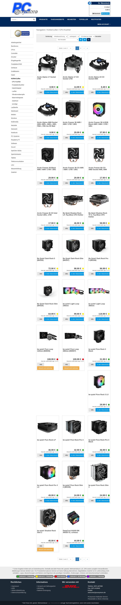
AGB (13, 588)
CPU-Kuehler (16, 82)
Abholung (39, 588)
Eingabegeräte (16, 60)
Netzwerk (14, 129)
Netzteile (14, 125)
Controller (14, 53)
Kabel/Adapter (16, 88)
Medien (13, 114)
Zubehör (14, 172)
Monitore (14, 118)
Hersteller (98, 36)
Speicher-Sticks (16, 150)
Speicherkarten (16, 154)
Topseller (83, 19)
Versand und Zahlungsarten (46, 586)
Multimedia (14, 122)
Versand (56, 89)
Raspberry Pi (15, 140)
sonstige (14, 104)
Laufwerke (14, 107)
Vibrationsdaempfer (18, 94)
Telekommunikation (17, 161)
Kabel (13, 75)
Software (14, 143)
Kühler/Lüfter (15, 78)
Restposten (96, 19)
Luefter (14, 91)
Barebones (14, 46)
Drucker (13, 57)
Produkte (43, 19)
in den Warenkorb (51, 92)
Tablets (13, 158)
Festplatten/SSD (16, 64)
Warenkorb (96, 13)
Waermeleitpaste (17, 97)
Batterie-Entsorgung (43, 590)
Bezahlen (105, 13)
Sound (13, 147)
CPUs (13, 50)
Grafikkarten (15, 71)
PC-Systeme (15, 136)
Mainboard (14, 111)
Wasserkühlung (16, 168)
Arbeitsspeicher (16, 42)
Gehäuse (14, 68)
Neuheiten (71, 19)
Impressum (15, 586)
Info (41, 92)
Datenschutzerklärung (18, 592)
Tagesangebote (57, 19)
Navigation (40, 30)
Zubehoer (15, 101)
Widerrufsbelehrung (18, 590)
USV (12, 165)
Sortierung (48, 36)
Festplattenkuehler (18, 85)
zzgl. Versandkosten (54, 603)
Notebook (14, 132)
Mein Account (103, 24)
